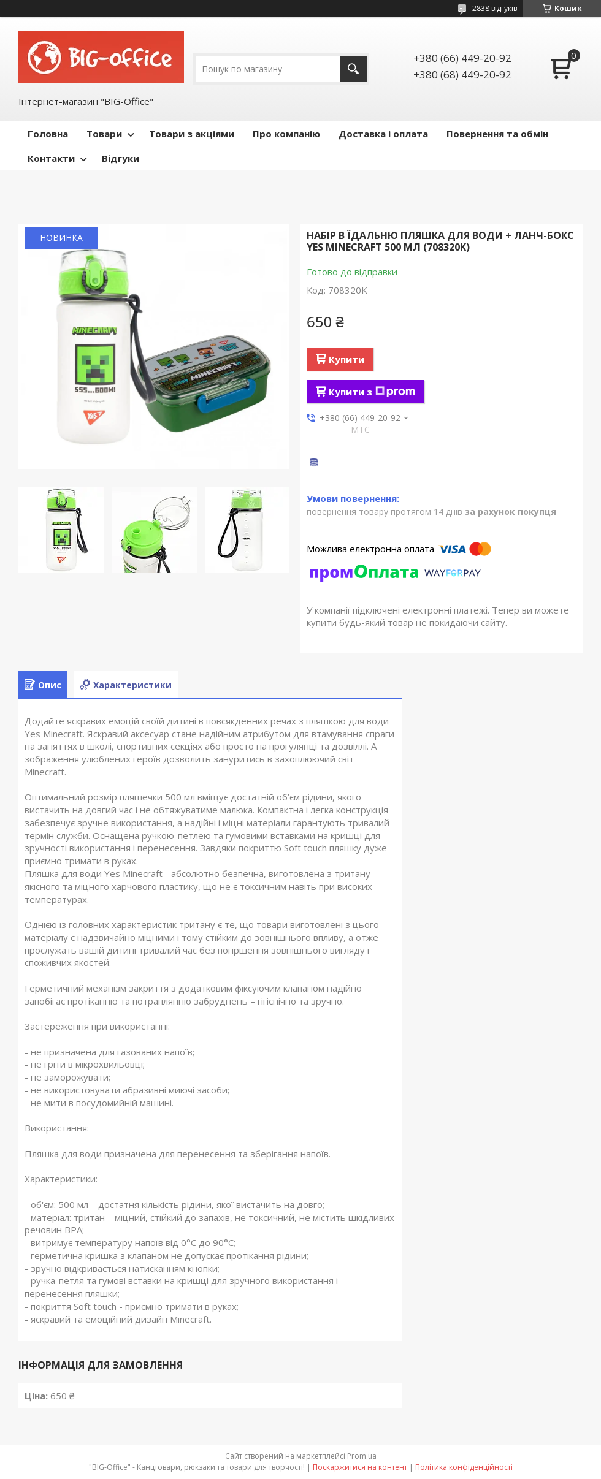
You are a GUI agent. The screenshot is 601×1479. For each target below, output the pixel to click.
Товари (104, 133)
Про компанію (286, 133)
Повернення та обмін (497, 133)
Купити (346, 359)
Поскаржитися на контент (360, 1467)
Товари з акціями (191, 133)
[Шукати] (353, 69)
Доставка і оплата (383, 133)
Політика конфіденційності (464, 1467)
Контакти (51, 158)
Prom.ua (362, 1456)
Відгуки (120, 158)
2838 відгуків (494, 8)
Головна (48, 133)
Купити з (372, 392)
